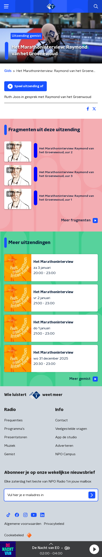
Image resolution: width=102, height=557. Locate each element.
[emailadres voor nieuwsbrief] (51, 495)
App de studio (66, 437)
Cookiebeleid (14, 535)
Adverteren (64, 445)
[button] (94, 549)
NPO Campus (65, 454)
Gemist (9, 454)
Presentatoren (15, 437)
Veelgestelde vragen (71, 428)
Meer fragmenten (79, 220)
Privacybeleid (54, 523)
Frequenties (13, 420)
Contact (61, 420)
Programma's (14, 428)
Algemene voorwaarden (22, 523)
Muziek (9, 445)
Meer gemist (83, 379)
